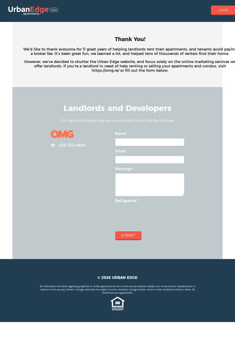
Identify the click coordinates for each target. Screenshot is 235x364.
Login (223, 10)
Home (33, 11)
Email (120, 151)
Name (120, 133)
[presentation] (150, 218)
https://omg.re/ (105, 70)
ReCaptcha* (126, 201)
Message (123, 168)
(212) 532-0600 (68, 145)
